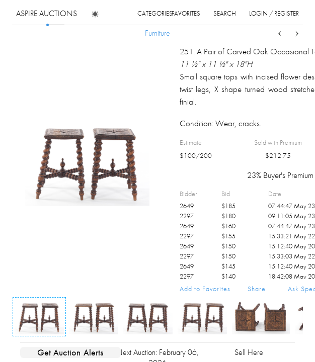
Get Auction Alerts (70, 352)
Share (257, 288)
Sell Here (248, 352)
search (224, 13)
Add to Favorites (205, 288)
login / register (274, 13)
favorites (186, 13)
